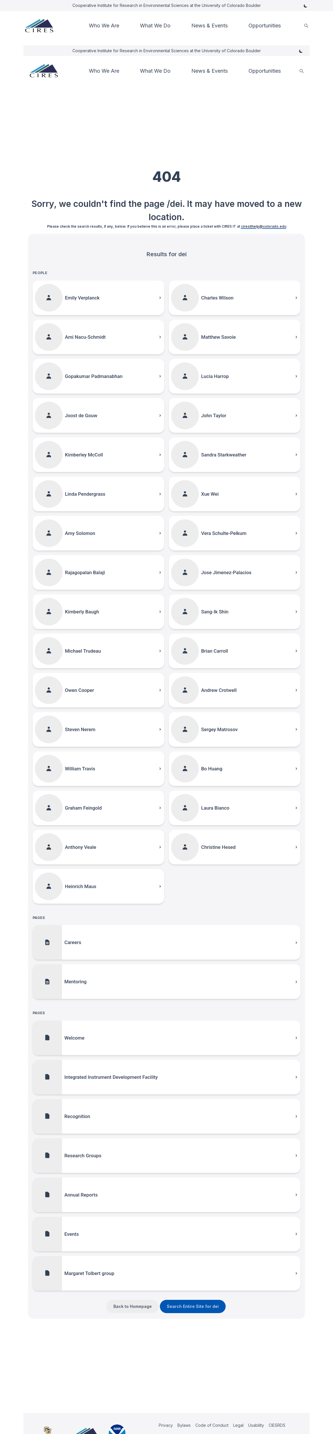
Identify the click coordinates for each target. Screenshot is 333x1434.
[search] (306, 26)
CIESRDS (277, 1425)
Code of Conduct (212, 1425)
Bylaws (184, 1425)
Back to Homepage (132, 1306)
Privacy (166, 1425)
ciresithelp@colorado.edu (263, 226)
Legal (238, 1425)
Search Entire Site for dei (193, 1306)
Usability (256, 1425)
